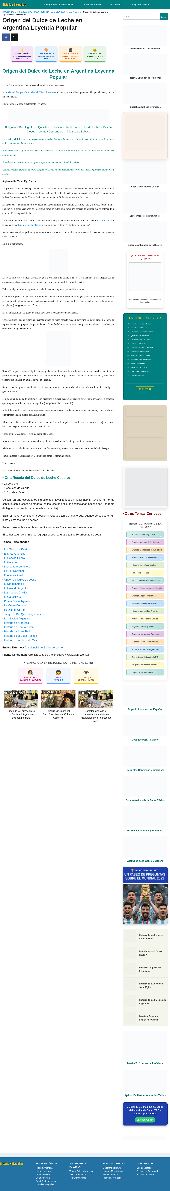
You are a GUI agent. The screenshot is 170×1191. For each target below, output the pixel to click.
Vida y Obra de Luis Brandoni (145, 48)
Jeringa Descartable (52, 131)
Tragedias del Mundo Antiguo (145, 665)
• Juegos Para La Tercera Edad (58, 4)
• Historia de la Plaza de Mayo (20, 640)
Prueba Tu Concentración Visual (145, 1063)
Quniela (43, 127)
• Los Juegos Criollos (15, 592)
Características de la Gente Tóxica (145, 800)
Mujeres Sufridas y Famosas (145, 626)
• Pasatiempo (116, 4)
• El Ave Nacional (12, 575)
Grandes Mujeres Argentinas (145, 596)
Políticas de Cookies (146, 1174)
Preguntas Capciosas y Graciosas (145, 770)
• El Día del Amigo (13, 583)
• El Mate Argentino (13, 553)
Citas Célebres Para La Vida (145, 187)
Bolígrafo (10, 127)
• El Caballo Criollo (13, 558)
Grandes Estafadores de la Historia (145, 550)
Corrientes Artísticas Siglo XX (145, 657)
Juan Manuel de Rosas (30, 225)
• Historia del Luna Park (16, 631)
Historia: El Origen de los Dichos (145, 78)
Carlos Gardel (31, 92)
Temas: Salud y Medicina (81, 1171)
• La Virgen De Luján (14, 605)
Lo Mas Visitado (144, 1168)
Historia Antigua (43, 1171)
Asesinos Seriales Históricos (145, 603)
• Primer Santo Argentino (17, 601)
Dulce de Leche (90, 127)
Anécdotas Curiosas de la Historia (145, 245)
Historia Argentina (44, 1168)
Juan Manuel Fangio (12, 92)
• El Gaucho (9, 562)
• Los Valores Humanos (92, 4)
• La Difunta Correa (13, 609)
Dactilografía (27, 127)
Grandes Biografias (45, 1184)
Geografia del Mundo (113, 1168)
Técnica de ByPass (78, 131)
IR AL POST (145, 389)
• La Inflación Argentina (16, 618)
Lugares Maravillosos (113, 1171)
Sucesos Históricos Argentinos (145, 649)
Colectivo (57, 127)
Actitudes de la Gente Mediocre (145, 861)
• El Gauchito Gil (12, 596)
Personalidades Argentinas (145, 535)
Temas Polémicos (77, 1178)
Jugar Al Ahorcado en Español (145, 709)
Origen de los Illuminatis (145, 672)
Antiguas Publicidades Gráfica (145, 619)
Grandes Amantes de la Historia (145, 542)
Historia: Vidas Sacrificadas (145, 565)
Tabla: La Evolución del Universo (145, 581)
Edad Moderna (43, 1178)
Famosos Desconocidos (145, 573)
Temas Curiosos (110, 1174)
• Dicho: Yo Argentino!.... (16, 566)
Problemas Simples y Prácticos (145, 830)
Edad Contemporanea (46, 1181)
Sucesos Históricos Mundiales (145, 642)
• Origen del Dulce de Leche (19, 579)
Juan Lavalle (103, 220)
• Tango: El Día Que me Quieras (21, 614)
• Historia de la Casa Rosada (19, 635)
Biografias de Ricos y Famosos (145, 107)
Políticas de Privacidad (147, 1171)
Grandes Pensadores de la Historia (145, 588)
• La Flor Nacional (13, 570)
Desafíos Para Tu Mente (145, 739)
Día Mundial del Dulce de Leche (43, 647)
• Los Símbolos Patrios (16, 549)
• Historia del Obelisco (15, 622)
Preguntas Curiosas (112, 1178)
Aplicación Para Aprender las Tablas (145, 1095)
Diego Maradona (47, 92)
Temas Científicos (77, 1174)
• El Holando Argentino (15, 588)
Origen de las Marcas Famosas (145, 634)
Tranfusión (72, 127)
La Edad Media (43, 1174)
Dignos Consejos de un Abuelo (145, 216)
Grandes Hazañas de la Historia (145, 558)
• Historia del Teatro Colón (18, 627)
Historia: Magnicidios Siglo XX (145, 611)
